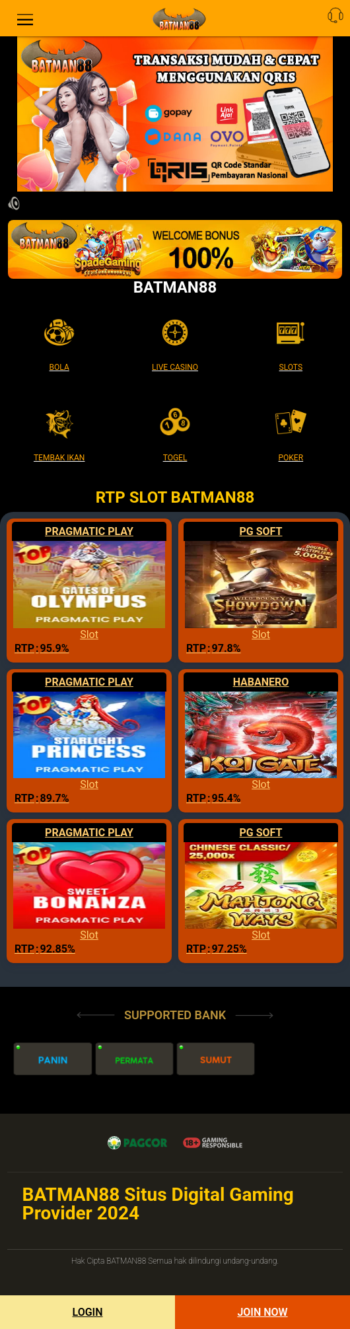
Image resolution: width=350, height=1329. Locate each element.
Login (87, 1312)
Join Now (262, 1312)
